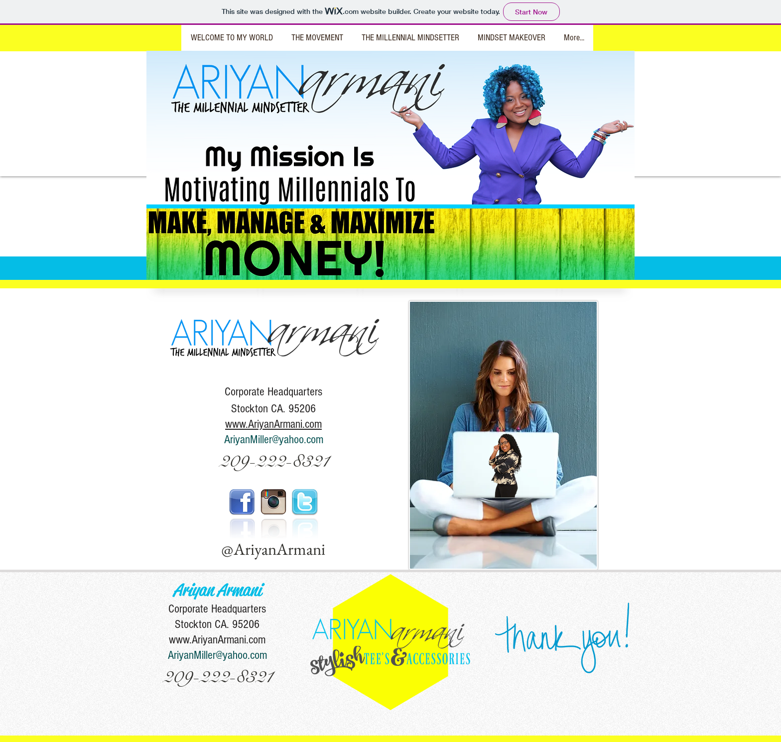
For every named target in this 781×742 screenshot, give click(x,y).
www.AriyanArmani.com (217, 639)
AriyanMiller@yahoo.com (273, 439)
